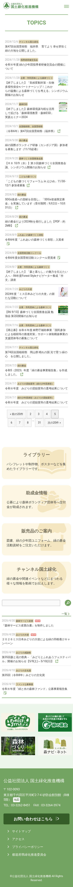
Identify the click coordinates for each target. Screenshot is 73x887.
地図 (16, 799)
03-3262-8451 (20, 805)
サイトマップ (21, 831)
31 (39, 422)
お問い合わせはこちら (33, 819)
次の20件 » (54, 422)
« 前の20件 (16, 414)
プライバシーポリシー (27, 847)
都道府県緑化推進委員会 (28, 854)
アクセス (18, 839)
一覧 (64, 613)
